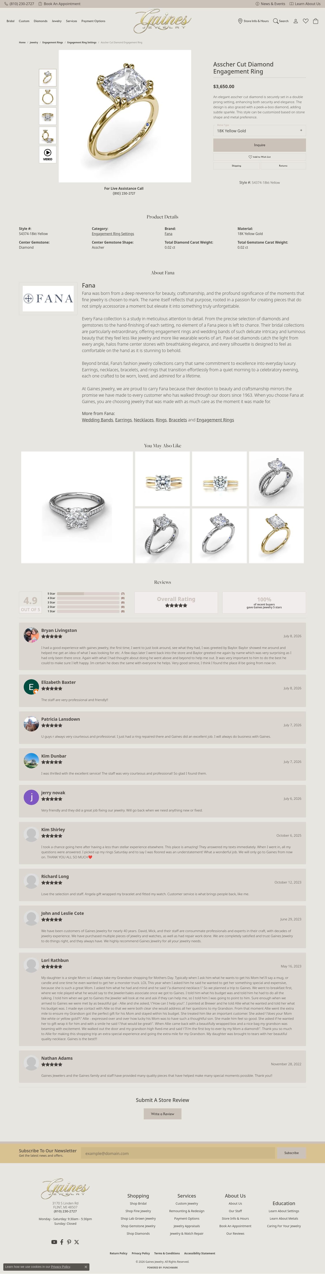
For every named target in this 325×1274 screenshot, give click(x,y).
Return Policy (118, 1253)
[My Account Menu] (296, 21)
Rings (161, 420)
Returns (283, 165)
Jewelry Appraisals (187, 1226)
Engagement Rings (52, 42)
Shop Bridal (138, 1203)
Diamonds (40, 21)
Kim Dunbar (53, 756)
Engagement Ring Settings (81, 42)
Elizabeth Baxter (58, 682)
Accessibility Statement (199, 1253)
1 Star (51, 611)
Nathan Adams (57, 1058)
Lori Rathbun (55, 960)
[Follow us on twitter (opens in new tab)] (76, 1242)
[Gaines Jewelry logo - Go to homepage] (162, 21)
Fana (168, 233)
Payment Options (93, 21)
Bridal (10, 21)
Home (22, 42)
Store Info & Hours (235, 1218)
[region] (125, 116)
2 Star (51, 607)
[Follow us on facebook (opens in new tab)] (61, 1242)
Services (71, 21)
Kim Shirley (53, 829)
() (123, 593)
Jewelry (57, 21)
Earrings (123, 420)
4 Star (51, 598)
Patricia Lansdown (60, 719)
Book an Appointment (235, 1226)
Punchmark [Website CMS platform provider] (170, 1267)
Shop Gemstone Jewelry (138, 1226)
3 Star (51, 602)
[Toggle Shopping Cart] (315, 21)
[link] (19, 4)
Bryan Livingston (59, 630)
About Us (235, 1203)
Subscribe (291, 1153)
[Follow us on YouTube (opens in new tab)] (54, 1242)
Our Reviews (235, 1233)
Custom (24, 21)
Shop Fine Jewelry (138, 1211)
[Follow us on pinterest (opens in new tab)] (69, 1242)
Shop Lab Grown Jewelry (138, 1218)
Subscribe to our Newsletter (48, 1150)
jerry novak (53, 793)
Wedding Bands (97, 420)
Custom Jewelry (187, 1203)
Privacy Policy (141, 1253)
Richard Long (55, 876)
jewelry (34, 42)
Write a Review (162, 1114)
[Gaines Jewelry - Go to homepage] (65, 1188)
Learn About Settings (284, 1211)
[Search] (281, 21)
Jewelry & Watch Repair (187, 1233)
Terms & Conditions (167, 1253)
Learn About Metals (284, 1218)
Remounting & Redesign (186, 1211)
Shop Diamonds (138, 1233)
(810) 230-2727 (124, 193)
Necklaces (144, 420)
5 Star (51, 593)
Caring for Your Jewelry (284, 1226)
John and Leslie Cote (62, 913)
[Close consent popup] (86, 1267)
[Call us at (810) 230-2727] (65, 1211)
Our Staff (235, 1211)
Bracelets (178, 420)
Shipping (236, 165)
